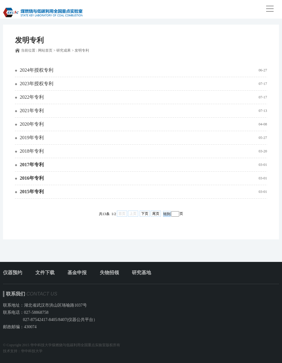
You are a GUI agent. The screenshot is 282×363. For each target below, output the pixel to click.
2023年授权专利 (36, 83)
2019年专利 (32, 137)
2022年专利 (32, 97)
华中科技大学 (32, 351)
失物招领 (109, 272)
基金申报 (77, 272)
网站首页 (45, 50)
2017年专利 (32, 164)
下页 (144, 214)
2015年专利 (32, 191)
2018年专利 (32, 151)
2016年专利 (32, 178)
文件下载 (45, 272)
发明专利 (82, 50)
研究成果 (63, 50)
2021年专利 (32, 110)
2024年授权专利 (36, 70)
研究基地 (141, 272)
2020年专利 (32, 124)
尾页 (155, 214)
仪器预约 (12, 272)
